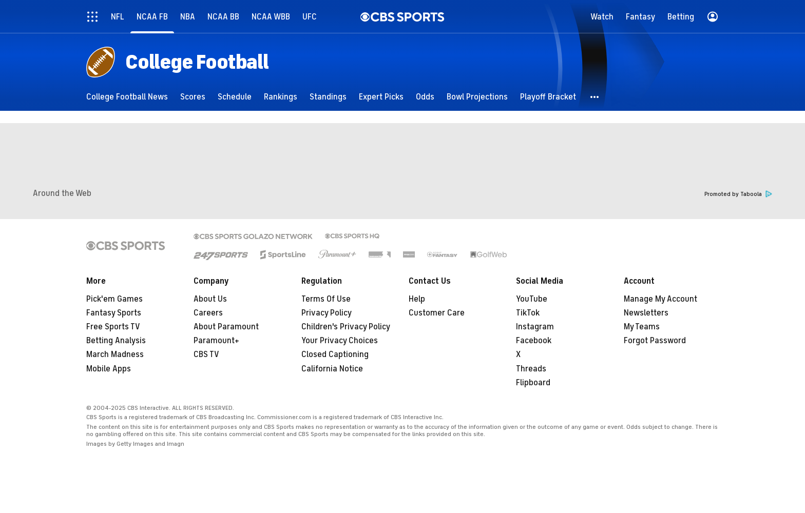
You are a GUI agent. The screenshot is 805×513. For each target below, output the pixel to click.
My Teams (642, 327)
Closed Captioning (335, 354)
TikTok (528, 313)
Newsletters (646, 313)
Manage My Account (660, 299)
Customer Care (437, 313)
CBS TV (206, 354)
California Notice (332, 369)
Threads (531, 369)
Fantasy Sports (113, 313)
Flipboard (533, 383)
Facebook (533, 341)
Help (417, 299)
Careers (208, 313)
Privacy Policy (326, 313)
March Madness (115, 354)
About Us (210, 299)
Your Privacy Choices (339, 341)
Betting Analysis (116, 341)
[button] (595, 97)
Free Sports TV (113, 327)
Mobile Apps (108, 369)
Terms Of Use (326, 299)
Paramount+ (216, 341)
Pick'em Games (114, 299)
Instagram (535, 327)
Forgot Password (655, 341)
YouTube (531, 299)
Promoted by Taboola (738, 194)
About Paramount (226, 327)
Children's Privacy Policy (345, 327)
